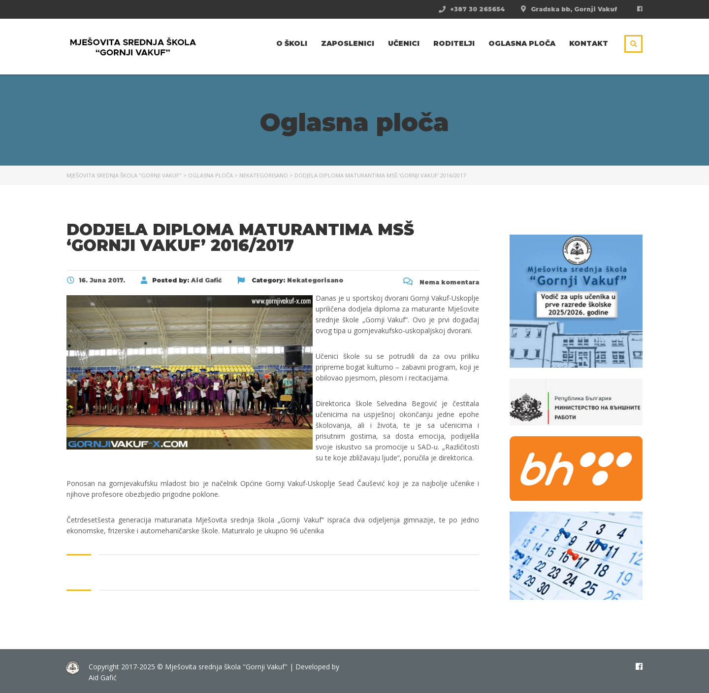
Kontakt (588, 43)
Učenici (403, 43)
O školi (291, 43)
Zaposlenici (347, 43)
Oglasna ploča (521, 43)
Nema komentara (441, 282)
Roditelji (454, 43)
